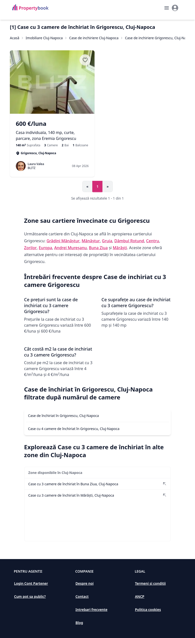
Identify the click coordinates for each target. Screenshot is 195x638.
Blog (79, 622)
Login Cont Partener (31, 583)
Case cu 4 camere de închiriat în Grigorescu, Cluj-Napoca (73, 428)
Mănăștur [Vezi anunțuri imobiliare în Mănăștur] (91, 241)
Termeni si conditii (150, 583)
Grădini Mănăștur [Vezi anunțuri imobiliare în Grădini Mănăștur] (62, 241)
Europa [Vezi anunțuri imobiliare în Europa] (45, 247)
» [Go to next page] (108, 186)
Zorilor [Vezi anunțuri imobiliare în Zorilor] (30, 247)
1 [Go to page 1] (97, 186)
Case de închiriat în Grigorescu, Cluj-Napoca (63, 415)
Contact (82, 596)
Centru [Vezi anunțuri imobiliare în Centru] (152, 241)
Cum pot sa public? (30, 596)
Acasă (14, 38)
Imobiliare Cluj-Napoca (44, 38)
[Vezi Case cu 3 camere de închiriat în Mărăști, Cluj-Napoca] (97, 495)
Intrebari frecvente (91, 609)
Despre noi (85, 583)
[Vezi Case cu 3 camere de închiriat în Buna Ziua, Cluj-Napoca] (97, 484)
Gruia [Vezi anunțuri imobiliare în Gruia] (107, 241)
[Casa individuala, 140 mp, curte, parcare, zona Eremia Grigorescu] (52, 130)
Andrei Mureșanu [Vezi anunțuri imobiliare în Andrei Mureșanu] (70, 247)
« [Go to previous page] (87, 186)
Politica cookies (148, 609)
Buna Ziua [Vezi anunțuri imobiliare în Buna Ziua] (98, 247)
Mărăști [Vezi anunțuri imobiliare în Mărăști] (120, 247)
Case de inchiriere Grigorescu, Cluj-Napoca (159, 38)
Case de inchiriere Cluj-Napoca (93, 38)
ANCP (139, 596)
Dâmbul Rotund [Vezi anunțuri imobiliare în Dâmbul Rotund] (129, 241)
